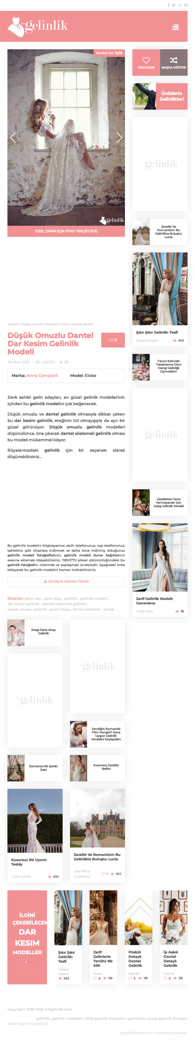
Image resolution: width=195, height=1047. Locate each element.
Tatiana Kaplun (147, 340)
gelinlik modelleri (67, 1018)
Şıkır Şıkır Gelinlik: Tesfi (157, 332)
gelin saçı (32, 598)
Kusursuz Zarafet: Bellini (106, 767)
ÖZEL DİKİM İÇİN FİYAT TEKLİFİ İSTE (66, 231)
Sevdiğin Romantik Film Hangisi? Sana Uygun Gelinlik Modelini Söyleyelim (106, 734)
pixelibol (40, 1024)
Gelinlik (133, 973)
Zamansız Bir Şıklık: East (43, 768)
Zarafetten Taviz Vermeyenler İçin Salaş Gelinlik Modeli (169, 502)
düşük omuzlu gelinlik (27, 609)
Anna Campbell (42, 375)
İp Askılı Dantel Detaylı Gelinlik (171, 959)
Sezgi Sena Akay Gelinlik (43, 631)
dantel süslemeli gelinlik (64, 604)
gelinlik (70, 598)
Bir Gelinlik (44, 362)
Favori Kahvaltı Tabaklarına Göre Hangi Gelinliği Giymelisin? (168, 366)
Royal (97, 973)
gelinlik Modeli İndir (66, 581)
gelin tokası (59, 609)
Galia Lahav (21, 876)
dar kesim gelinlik (23, 604)
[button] (119, 137)
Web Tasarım (19, 1024)
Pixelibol (161, 1033)
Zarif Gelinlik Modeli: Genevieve (154, 601)
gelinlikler (137, 1018)
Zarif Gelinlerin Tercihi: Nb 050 (103, 959)
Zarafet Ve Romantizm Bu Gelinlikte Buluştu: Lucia (97, 856)
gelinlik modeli (93, 598)
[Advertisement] (66, 282)
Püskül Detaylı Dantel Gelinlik (135, 959)
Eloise (108, 609)
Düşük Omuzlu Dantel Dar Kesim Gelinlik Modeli (50, 343)
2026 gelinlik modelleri (105, 1018)
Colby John (144, 611)
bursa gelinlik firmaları (167, 1018)
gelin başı (52, 598)
